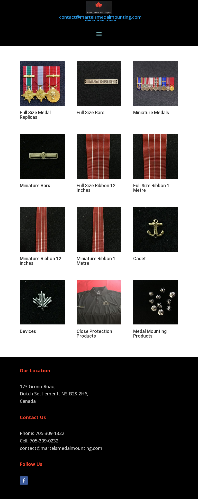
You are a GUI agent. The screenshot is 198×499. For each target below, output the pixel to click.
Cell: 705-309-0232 (39, 433)
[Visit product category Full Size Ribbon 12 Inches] (99, 156)
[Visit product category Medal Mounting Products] (155, 302)
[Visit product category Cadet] (155, 227)
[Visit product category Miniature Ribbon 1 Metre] (99, 229)
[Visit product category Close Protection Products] (99, 302)
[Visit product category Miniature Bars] (42, 154)
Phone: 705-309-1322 (42, 425)
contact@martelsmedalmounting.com (61, 440)
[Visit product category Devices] (42, 300)
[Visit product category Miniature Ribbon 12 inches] (42, 229)
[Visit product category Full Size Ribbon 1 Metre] (155, 156)
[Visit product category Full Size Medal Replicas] (42, 83)
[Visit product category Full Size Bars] (99, 81)
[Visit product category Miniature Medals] (155, 81)
